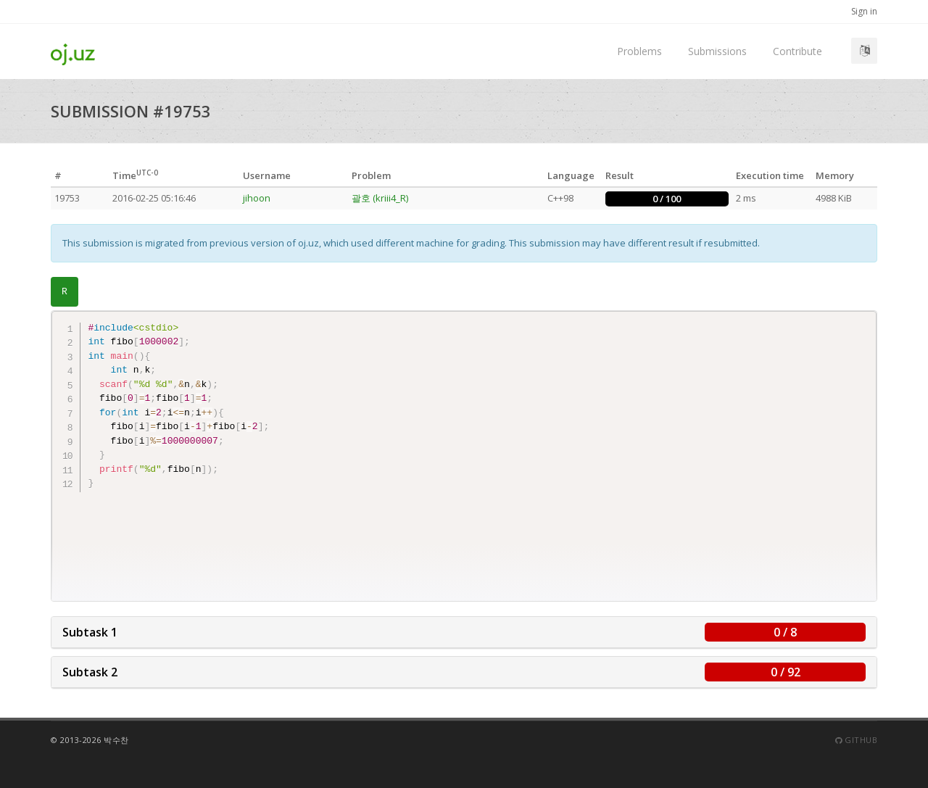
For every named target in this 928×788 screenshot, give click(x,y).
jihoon (256, 197)
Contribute (797, 51)
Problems (639, 51)
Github (856, 739)
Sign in (864, 11)
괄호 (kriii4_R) (380, 197)
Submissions (717, 51)
